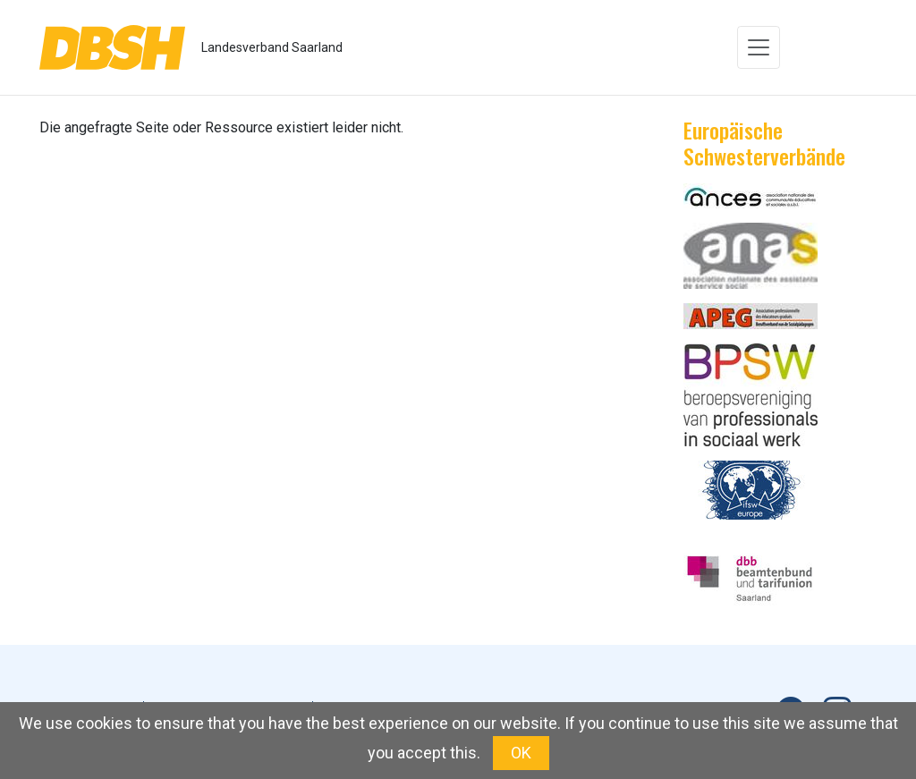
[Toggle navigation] (758, 47)
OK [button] (521, 752)
